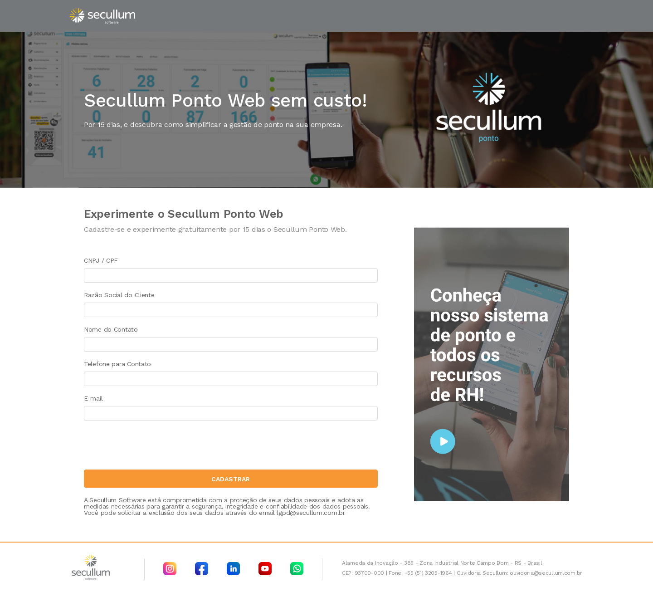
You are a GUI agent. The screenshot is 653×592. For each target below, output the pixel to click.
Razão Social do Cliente (119, 295)
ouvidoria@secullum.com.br (546, 573)
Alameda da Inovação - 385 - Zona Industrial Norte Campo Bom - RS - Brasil (442, 563)
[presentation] (153, 447)
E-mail (93, 398)
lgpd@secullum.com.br (311, 512)
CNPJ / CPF (101, 260)
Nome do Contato (111, 329)
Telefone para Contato (117, 364)
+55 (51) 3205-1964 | (429, 573)
